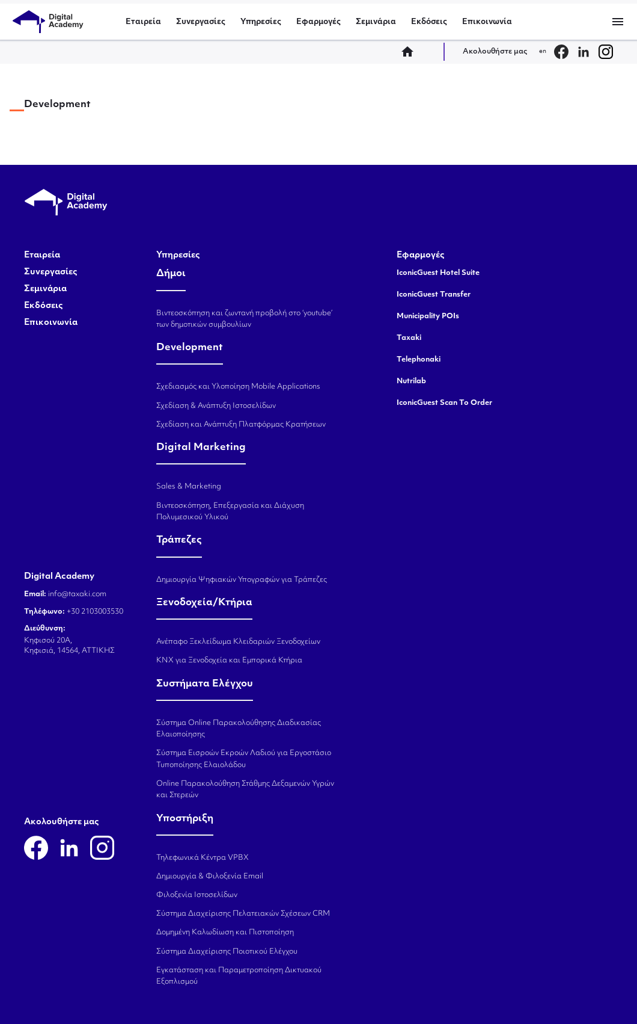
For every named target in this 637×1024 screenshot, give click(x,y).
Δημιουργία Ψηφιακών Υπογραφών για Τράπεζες (241, 580)
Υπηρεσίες (260, 22)
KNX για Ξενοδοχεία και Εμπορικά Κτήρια (229, 660)
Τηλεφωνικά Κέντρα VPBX (202, 858)
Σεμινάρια (376, 22)
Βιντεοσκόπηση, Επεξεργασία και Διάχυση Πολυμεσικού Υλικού (230, 511)
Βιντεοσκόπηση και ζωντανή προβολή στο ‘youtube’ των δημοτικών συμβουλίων (244, 319)
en (542, 51)
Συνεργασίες (200, 22)
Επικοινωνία (487, 22)
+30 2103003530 (94, 611)
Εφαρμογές (318, 22)
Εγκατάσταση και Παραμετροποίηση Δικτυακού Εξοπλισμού (239, 976)
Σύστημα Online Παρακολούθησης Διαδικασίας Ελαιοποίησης (238, 729)
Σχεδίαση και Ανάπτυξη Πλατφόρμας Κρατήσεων (241, 424)
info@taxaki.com (77, 594)
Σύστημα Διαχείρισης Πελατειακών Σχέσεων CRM (243, 914)
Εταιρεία (143, 22)
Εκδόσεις (429, 22)
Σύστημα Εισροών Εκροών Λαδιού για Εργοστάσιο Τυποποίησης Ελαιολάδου (243, 759)
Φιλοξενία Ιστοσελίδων (196, 895)
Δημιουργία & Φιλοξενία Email (209, 876)
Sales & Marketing (188, 486)
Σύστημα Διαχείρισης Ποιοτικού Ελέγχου (226, 951)
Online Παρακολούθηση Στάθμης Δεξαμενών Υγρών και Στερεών (245, 789)
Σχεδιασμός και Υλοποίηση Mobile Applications (238, 386)
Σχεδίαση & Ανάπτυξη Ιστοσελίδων (216, 406)
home (411, 52)
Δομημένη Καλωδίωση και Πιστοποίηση (225, 932)
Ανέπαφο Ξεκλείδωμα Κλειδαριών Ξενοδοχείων (238, 642)
